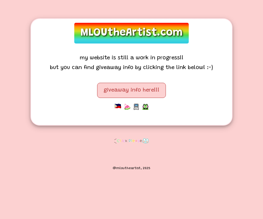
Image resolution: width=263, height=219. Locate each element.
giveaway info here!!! (131, 90)
